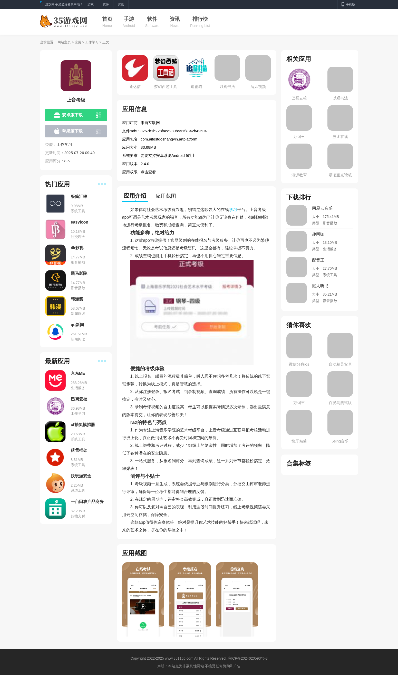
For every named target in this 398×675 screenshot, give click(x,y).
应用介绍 (135, 196)
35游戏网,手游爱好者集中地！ (62, 4)
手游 (129, 19)
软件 (152, 19)
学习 (233, 209)
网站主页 (64, 42)
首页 (107, 19)
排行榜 (200, 19)
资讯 (175, 19)
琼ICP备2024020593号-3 (248, 658)
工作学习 (92, 42)
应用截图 (166, 196)
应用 (78, 42)
